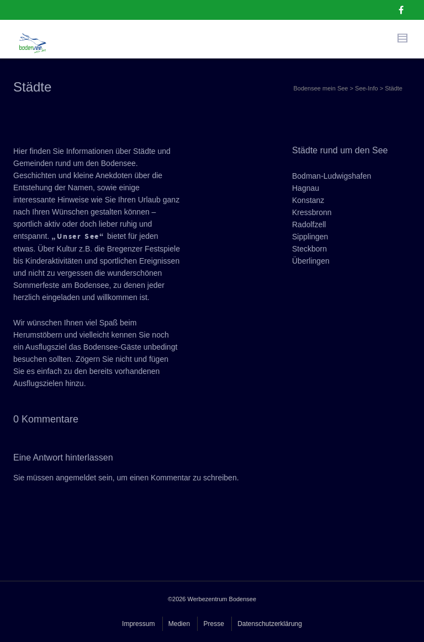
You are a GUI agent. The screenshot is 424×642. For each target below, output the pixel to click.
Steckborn (309, 248)
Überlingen (311, 260)
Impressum (138, 624)
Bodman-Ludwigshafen (331, 176)
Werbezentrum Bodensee (222, 599)
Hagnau (305, 188)
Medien (179, 624)
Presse (213, 624)
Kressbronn (312, 212)
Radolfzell (309, 224)
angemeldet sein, (85, 477)
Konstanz (308, 200)
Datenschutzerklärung (269, 624)
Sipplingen (310, 236)
